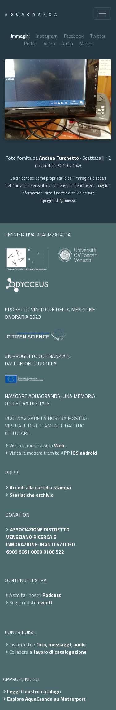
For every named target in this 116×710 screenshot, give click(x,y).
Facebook (74, 36)
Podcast (51, 595)
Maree (85, 43)
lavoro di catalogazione (60, 652)
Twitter (97, 36)
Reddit (30, 43)
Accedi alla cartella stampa (40, 487)
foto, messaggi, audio (61, 644)
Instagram (47, 36)
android (88, 453)
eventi (45, 602)
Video (49, 43)
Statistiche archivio (32, 495)
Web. (60, 445)
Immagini (20, 36)
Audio (67, 43)
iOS (75, 453)
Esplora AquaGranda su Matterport (46, 699)
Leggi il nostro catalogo (34, 691)
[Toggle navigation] (102, 13)
